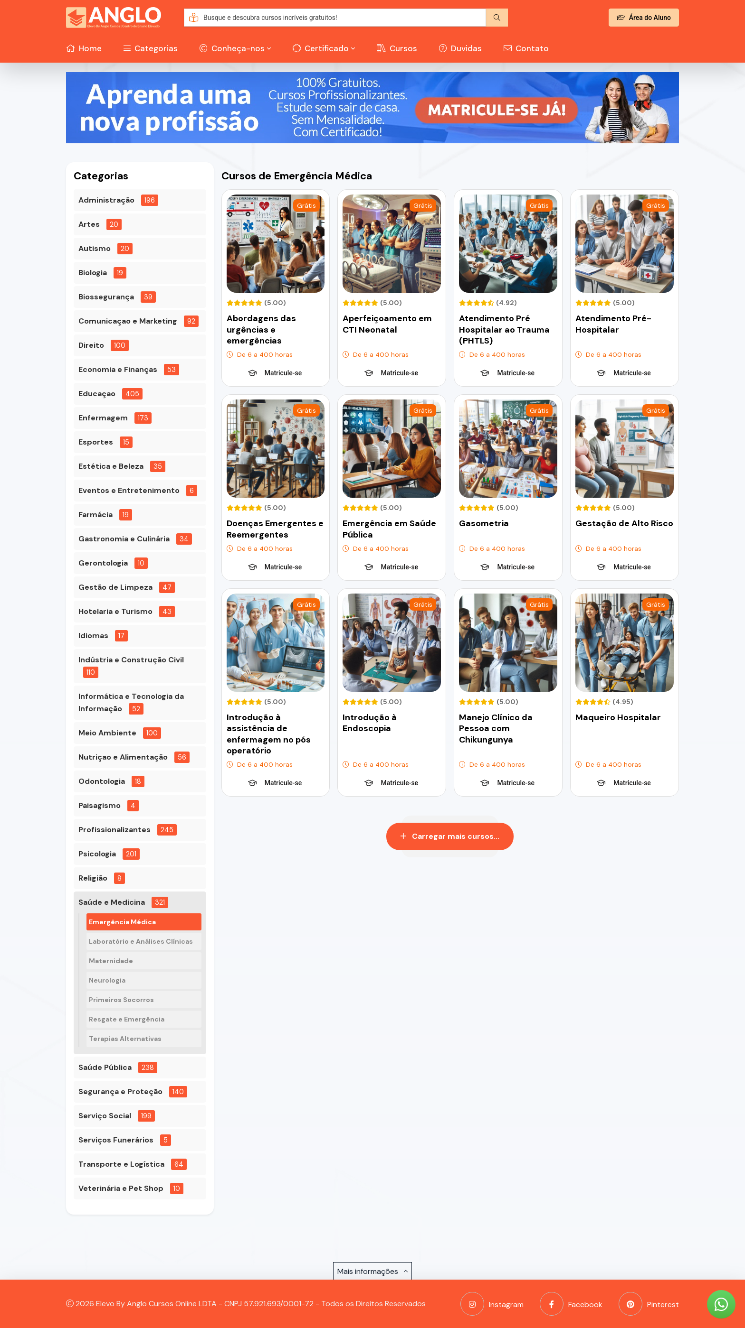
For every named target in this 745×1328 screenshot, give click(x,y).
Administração (106, 200)
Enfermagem (103, 418)
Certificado (321, 48)
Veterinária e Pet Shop (120, 1188)
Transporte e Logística (121, 1164)
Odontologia (101, 781)
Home (84, 48)
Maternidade (111, 961)
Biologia (92, 273)
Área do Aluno (644, 17)
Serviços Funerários (115, 1140)
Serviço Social (104, 1116)
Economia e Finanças (117, 369)
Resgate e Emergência (126, 1019)
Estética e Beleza (110, 466)
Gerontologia (103, 563)
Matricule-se (275, 373)
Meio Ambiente (107, 733)
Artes (89, 224)
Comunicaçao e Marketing (127, 321)
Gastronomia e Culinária (124, 539)
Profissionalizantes (114, 830)
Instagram (492, 1304)
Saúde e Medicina (111, 902)
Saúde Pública (105, 1067)
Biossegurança (106, 297)
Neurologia (107, 980)
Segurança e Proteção (120, 1091)
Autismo (94, 248)
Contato (526, 48)
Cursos (397, 48)
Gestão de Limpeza (115, 587)
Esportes (95, 442)
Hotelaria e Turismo (115, 611)
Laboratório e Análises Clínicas (141, 941)
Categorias (151, 48)
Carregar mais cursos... (450, 836)
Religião (92, 878)
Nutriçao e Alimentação (123, 757)
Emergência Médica (122, 922)
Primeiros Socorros (121, 999)
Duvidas (460, 48)
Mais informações (372, 1271)
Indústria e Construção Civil (131, 660)
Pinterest (649, 1304)
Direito (91, 345)
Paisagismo (99, 805)
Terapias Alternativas (125, 1038)
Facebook (571, 1304)
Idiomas (93, 636)
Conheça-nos (232, 48)
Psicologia (97, 854)
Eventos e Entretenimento (129, 490)
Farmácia (95, 515)
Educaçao (96, 394)
